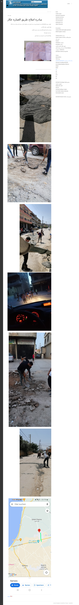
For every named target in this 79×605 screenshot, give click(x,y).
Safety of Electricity (59, 24)
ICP (56, 78)
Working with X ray (59, 22)
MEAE (57, 67)
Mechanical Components (60, 15)
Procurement (58, 28)
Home (57, 11)
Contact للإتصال (58, 13)
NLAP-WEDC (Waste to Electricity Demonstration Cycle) (62, 92)
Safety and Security (59, 18)
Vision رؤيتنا (58, 58)
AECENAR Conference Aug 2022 (62, 51)
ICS (56, 73)
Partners (57, 40)
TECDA (57, 55)
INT (56, 76)
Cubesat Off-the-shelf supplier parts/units (63, 29)
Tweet (8, 596)
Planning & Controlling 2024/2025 (62, 62)
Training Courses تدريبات (60, 35)
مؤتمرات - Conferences (60, 49)
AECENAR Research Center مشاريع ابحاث (63, 96)
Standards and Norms (60, 17)
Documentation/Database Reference (62, 64)
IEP (56, 69)
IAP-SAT (57, 87)
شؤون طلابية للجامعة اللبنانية (61, 46)
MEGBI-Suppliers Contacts (61, 31)
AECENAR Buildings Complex (61, 89)
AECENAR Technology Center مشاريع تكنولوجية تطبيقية (62, 83)
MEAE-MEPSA (58, 57)
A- (50, 11)
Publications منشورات (60, 42)
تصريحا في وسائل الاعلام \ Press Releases (63, 47)
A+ (48, 11)
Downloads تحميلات (59, 44)
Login (69, 3)
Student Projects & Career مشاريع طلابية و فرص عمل (63, 38)
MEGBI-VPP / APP (59, 85)
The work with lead (59, 20)
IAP (56, 71)
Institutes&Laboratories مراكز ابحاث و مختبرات (64, 60)
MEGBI (57, 65)
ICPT (57, 74)
